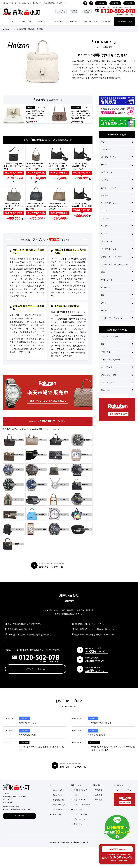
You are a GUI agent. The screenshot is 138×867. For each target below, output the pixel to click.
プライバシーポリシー (125, 790)
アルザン (117, 303)
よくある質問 (106, 21)
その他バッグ (117, 287)
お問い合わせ (57, 814)
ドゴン (117, 211)
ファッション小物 (117, 375)
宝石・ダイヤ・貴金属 (117, 359)
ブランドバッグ (117, 382)
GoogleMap (19, 816)
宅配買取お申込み (117, 849)
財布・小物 (117, 390)
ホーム (55, 785)
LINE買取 (98, 800)
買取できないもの (90, 21)
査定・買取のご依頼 (124, 21)
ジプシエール (117, 172)
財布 (117, 272)
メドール (117, 218)
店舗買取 (129, 3)
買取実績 (58, 21)
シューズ (117, 310)
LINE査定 (101, 3)
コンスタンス (117, 241)
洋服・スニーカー (117, 352)
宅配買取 (115, 3)
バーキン (117, 180)
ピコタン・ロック (117, 188)
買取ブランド (27, 21)
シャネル (24, 742)
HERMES (30, 107)
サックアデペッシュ (117, 203)
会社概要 (120, 785)
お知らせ (24, 718)
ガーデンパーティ (117, 157)
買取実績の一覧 (58, 800)
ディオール (94, 742)
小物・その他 (117, 280)
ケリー (117, 165)
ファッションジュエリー (117, 257)
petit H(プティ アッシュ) (117, 318)
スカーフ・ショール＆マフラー (117, 264)
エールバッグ (117, 149)
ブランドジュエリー (117, 336)
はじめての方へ (58, 790)
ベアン (117, 234)
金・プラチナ (117, 367)
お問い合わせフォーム (35, 669)
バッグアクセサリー (117, 249)
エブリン (117, 142)
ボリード (117, 195)
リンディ (117, 226)
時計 (117, 295)
